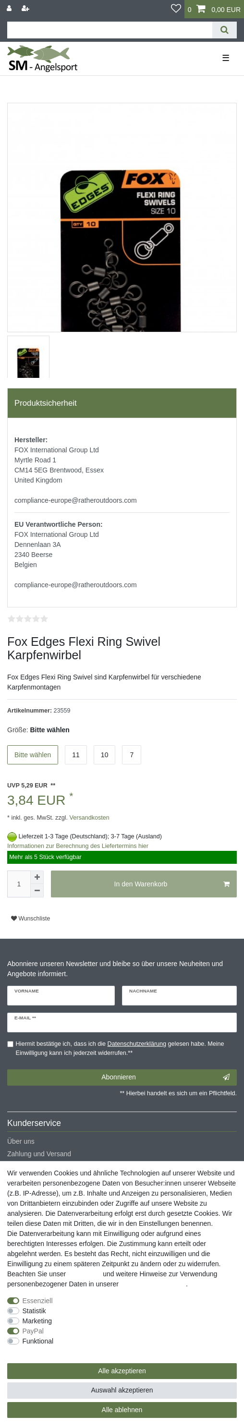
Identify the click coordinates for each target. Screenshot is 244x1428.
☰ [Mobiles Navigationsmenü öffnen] (226, 58)
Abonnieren (165, 1077)
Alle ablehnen (122, 1410)
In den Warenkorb (172, 884)
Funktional (38, 1341)
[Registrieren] (26, 8)
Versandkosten (89, 817)
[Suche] (224, 30)
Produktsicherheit (45, 403)
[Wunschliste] (176, 9)
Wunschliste (30, 918)
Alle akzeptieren (122, 1371)
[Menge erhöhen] (37, 877)
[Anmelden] (10, 8)
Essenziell (38, 1301)
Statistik (34, 1311)
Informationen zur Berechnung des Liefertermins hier (77, 846)
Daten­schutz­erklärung (153, 1284)
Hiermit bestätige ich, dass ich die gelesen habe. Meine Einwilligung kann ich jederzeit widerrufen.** (120, 1048)
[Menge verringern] (37, 890)
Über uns (21, 1141)
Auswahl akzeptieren (122, 1390)
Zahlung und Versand (39, 1154)
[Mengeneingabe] (18, 884)
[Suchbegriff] (109, 30)
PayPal (33, 1331)
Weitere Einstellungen (40, 1351)
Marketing (37, 1321)
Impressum (84, 1274)
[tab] (122, 403)
